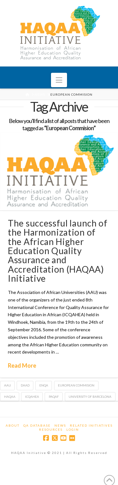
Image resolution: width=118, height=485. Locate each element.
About (13, 425)
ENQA (43, 385)
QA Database (37, 425)
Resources (51, 429)
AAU (7, 385)
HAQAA (9, 396)
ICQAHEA (32, 396)
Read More (22, 365)
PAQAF (54, 396)
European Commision (76, 385)
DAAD (25, 385)
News (60, 425)
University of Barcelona (90, 396)
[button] (59, 80)
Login (72, 429)
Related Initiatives (91, 425)
